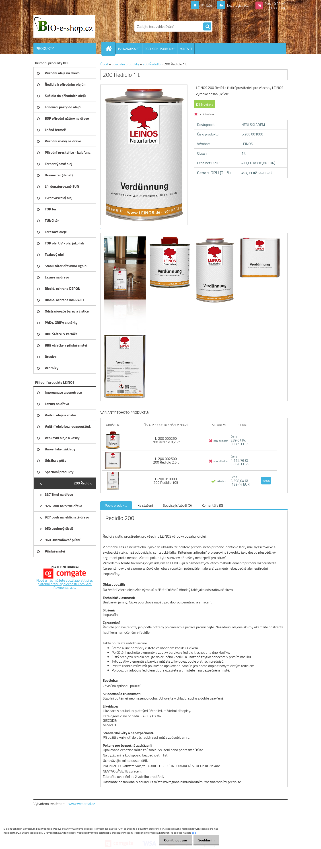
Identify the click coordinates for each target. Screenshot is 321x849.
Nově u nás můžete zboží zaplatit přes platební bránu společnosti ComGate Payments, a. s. (64, 584)
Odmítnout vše (173, 840)
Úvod (104, 64)
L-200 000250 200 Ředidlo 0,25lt (166, 440)
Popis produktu (116, 505)
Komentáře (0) (212, 505)
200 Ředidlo (151, 64)
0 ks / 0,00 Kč (275, 3)
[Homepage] (110, 48)
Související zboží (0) (177, 505)
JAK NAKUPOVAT (129, 48)
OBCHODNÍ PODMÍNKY (159, 48)
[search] (207, 26)
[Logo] (64, 26)
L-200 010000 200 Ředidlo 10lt (165, 480)
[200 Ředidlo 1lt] (125, 237)
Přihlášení (205, 5)
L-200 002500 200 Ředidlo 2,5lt (166, 460)
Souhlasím (206, 840)
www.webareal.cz (81, 803)
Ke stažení (145, 505)
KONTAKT (185, 48)
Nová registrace (236, 5)
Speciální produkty (125, 64)
